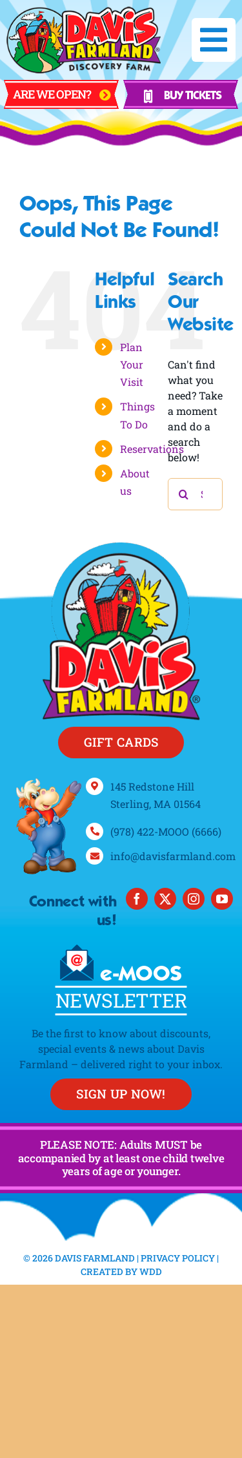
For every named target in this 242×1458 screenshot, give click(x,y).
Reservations (152, 449)
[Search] (184, 494)
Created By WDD (121, 1271)
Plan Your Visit (131, 364)
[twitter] (165, 899)
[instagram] (194, 899)
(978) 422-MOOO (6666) (165, 831)
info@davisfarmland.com (173, 856)
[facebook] (137, 899)
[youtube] (222, 899)
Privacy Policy (178, 1258)
